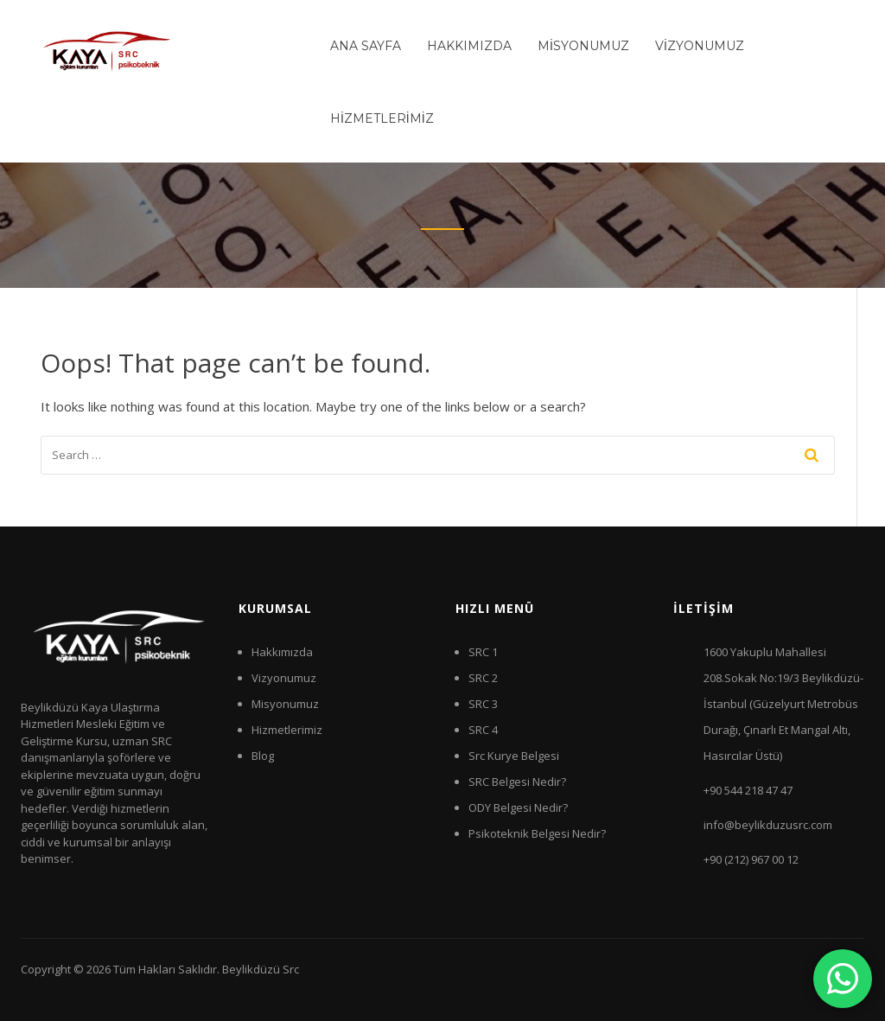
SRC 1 (483, 652)
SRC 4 (483, 729)
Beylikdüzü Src (260, 969)
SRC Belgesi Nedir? (517, 781)
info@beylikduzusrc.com (768, 825)
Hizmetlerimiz (286, 729)
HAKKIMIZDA (469, 46)
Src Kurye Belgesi (513, 755)
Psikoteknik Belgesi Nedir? (537, 833)
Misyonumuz (285, 704)
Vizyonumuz (283, 678)
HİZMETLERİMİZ (382, 118)
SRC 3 (483, 704)
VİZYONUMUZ (699, 46)
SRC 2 (483, 678)
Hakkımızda (282, 652)
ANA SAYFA (365, 46)
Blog (262, 755)
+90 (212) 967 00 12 (751, 859)
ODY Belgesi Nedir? (518, 807)
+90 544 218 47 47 (748, 790)
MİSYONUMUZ (583, 46)
